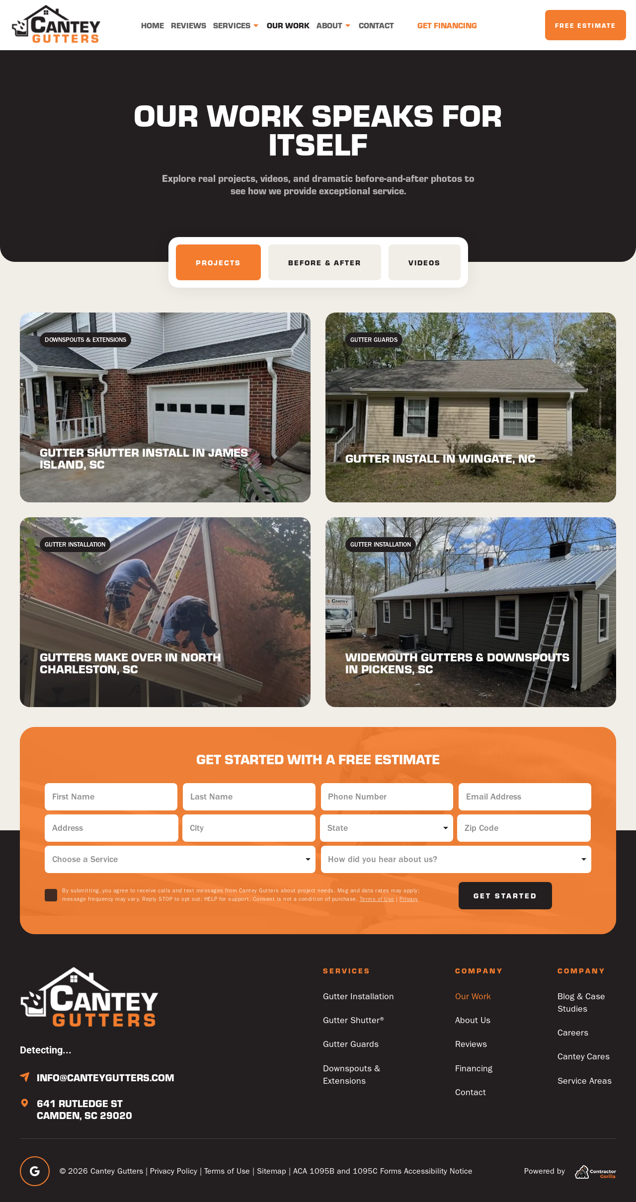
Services (236, 25)
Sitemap (271, 1171)
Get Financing (447, 25)
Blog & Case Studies (581, 1002)
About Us (473, 1021)
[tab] (218, 262)
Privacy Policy (173, 1171)
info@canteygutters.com (105, 1077)
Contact (376, 25)
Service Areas (584, 1082)
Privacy (408, 899)
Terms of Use (377, 899)
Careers (572, 1033)
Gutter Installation (358, 996)
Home (152, 25)
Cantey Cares (583, 1057)
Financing (473, 1069)
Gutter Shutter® (355, 1021)
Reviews (188, 25)
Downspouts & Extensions (351, 1075)
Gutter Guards (351, 1045)
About (334, 25)
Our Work (288, 25)
